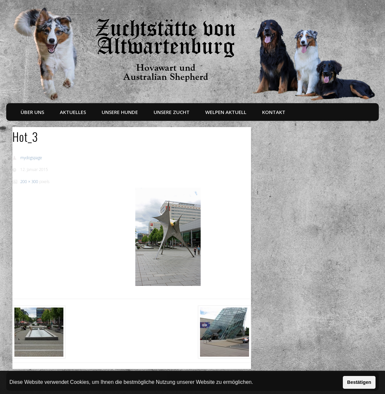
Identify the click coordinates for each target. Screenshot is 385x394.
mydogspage (31, 157)
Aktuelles (73, 112)
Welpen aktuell (225, 112)
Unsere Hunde (120, 112)
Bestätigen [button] (359, 382)
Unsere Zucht (172, 112)
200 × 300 (29, 181)
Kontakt (273, 112)
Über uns (32, 112)
